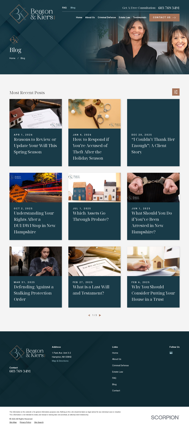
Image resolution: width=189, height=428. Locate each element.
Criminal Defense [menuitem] (107, 17)
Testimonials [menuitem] (139, 17)
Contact (116, 390)
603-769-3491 (169, 8)
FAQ (64, 7)
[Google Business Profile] (171, 352)
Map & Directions (60, 361)
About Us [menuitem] (90, 17)
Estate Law (117, 372)
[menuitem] (13, 422)
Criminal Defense (120, 365)
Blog (73, 7)
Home (115, 353)
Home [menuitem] (79, 17)
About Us (116, 359)
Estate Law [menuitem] (124, 17)
